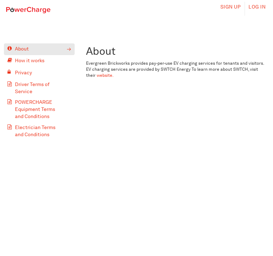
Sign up (230, 7)
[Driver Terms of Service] (39, 88)
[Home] (28, 10)
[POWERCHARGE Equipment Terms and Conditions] (39, 109)
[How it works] (39, 61)
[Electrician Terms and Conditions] (39, 131)
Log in (257, 7)
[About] (39, 49)
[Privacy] (39, 73)
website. (105, 75)
